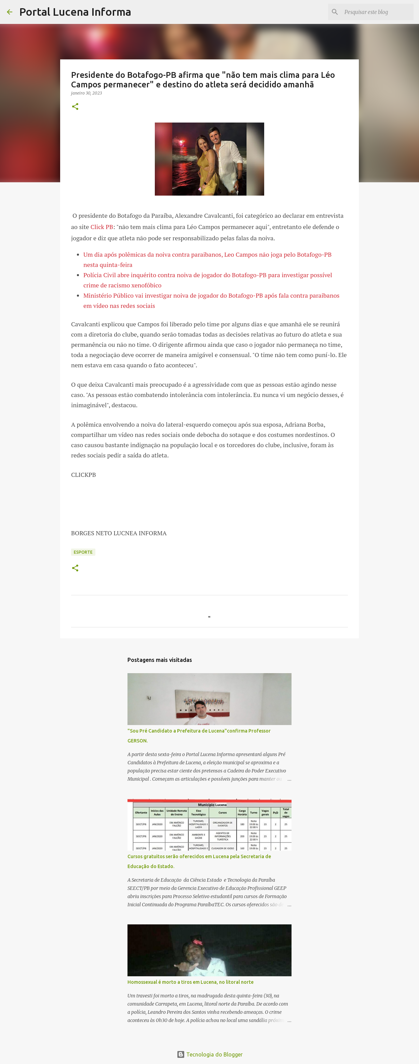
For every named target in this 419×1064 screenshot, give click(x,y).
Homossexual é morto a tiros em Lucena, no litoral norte (190, 982)
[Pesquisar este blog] (378, 12)
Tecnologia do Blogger (210, 1054)
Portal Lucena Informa (75, 11)
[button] (75, 107)
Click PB (102, 227)
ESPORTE (83, 552)
